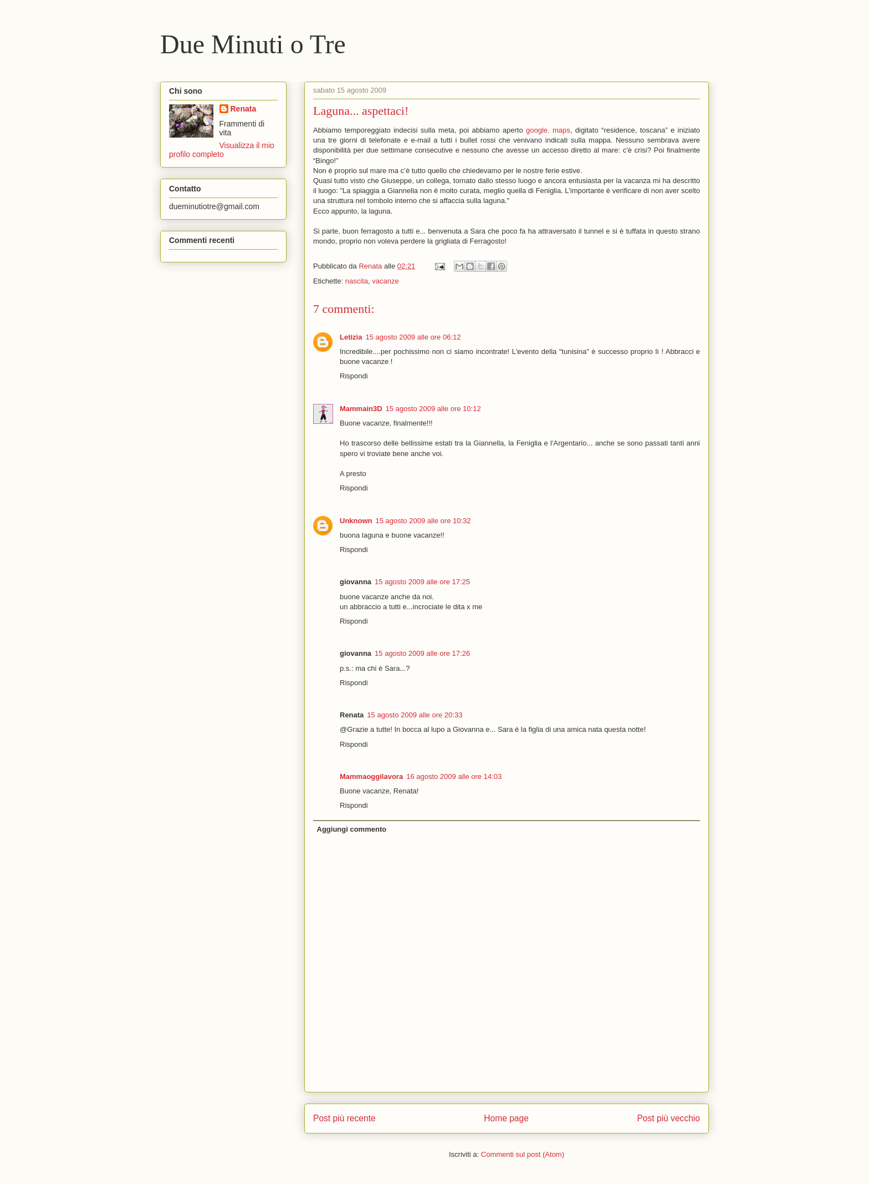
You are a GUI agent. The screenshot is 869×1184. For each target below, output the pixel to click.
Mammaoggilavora (371, 776)
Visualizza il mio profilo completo (221, 150)
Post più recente (344, 1118)
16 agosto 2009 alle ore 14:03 (454, 776)
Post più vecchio (668, 1118)
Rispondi (354, 376)
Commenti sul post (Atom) (522, 1154)
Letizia (351, 337)
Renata (244, 108)
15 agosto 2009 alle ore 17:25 (422, 582)
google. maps (548, 130)
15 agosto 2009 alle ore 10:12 (433, 408)
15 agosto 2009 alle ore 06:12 (413, 337)
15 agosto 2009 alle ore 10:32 (423, 521)
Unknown (356, 521)
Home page (506, 1118)
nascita (356, 281)
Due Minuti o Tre (253, 44)
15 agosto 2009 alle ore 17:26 (422, 653)
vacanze (385, 281)
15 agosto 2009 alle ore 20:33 (414, 715)
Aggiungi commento (352, 829)
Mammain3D (361, 408)
